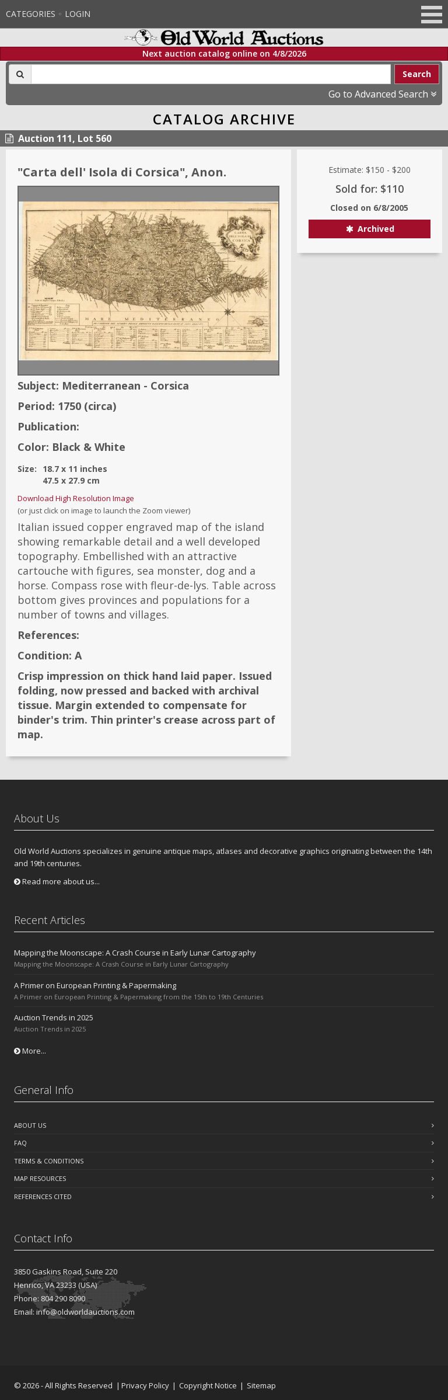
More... (30, 1050)
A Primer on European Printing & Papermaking (95, 985)
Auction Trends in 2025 (53, 1017)
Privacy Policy (145, 1385)
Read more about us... (57, 881)
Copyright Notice (208, 1385)
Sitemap (261, 1385)
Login (77, 13)
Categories (30, 13)
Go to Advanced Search (382, 94)
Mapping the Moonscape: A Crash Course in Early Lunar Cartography (135, 952)
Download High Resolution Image (76, 498)
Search (416, 73)
